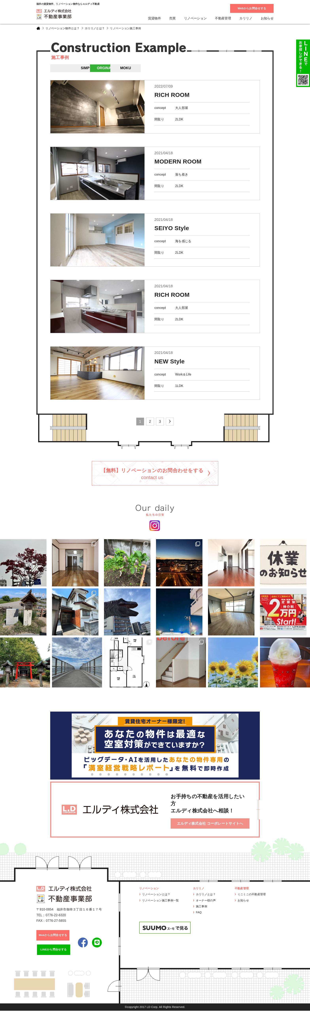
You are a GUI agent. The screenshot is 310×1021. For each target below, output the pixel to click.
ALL (60, 69)
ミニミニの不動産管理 (252, 903)
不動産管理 (223, 18)
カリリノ (245, 18)
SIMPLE (137, 69)
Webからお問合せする (252, 8)
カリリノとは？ (95, 28)
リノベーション (195, 18)
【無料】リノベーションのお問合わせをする (152, 477)
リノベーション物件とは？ (62, 28)
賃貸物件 (154, 18)
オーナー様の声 (206, 909)
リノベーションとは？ (156, 903)
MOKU (208, 69)
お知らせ (267, 18)
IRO (101, 69)
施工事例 (201, 915)
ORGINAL (173, 69)
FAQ (199, 921)
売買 (172, 18)
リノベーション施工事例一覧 (160, 909)
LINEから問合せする (54, 959)
